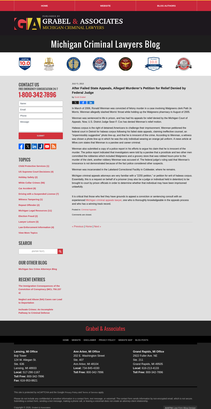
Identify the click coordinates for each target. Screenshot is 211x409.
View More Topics (27, 230)
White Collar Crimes (31, 181)
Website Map (125, 331)
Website (105, 5)
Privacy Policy (108, 331)
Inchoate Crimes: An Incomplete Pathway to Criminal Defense (39, 303)
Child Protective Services (33, 165)
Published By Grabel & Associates (173, 23)
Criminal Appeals (88, 209)
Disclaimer (91, 331)
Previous (78, 226)
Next (97, 226)
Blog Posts (140, 331)
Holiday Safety (28, 176)
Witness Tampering (30, 197)
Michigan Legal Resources (34, 208)
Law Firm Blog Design (182, 399)
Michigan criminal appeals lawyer (104, 200)
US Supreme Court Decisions (35, 171)
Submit (41, 135)
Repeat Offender (28, 203)
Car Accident (27, 187)
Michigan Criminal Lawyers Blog (69, 23)
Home (44, 5)
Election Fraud (28, 213)
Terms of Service (91, 384)
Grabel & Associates (41, 399)
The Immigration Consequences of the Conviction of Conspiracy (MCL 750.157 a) (40, 284)
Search (60, 248)
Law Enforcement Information (35, 224)
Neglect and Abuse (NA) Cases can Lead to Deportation (40, 293)
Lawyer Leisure (28, 219)
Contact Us (29, 84)
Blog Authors (166, 5)
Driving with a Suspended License (37, 192)
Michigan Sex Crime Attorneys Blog (37, 266)
